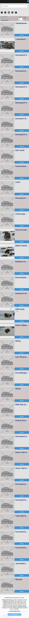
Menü (19, 1)
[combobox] (19, 19)
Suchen (24, 7)
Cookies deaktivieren (14, 611)
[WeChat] (9, 12)
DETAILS (22, 35)
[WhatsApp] (5, 12)
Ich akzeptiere (14, 614)
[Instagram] (12, 12)
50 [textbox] (19, 19)
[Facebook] (2, 12)
